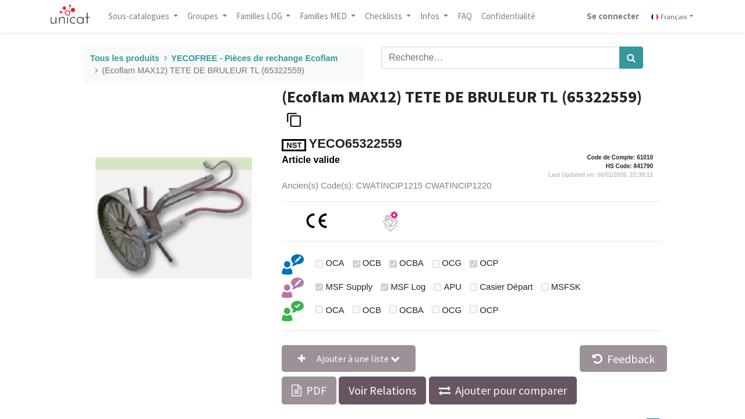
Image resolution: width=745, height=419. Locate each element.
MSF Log (408, 287)
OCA (334, 263)
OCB (372, 263)
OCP (489, 263)
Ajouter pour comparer (511, 390)
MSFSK (566, 287)
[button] (349, 358)
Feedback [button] (624, 358)
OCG (452, 263)
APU (453, 287)
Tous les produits (124, 58)
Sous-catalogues (140, 16)
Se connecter (612, 16)
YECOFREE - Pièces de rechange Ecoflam (254, 58)
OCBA (411, 263)
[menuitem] (465, 16)
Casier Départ (506, 287)
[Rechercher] (631, 58)
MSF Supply (348, 287)
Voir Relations (382, 390)
